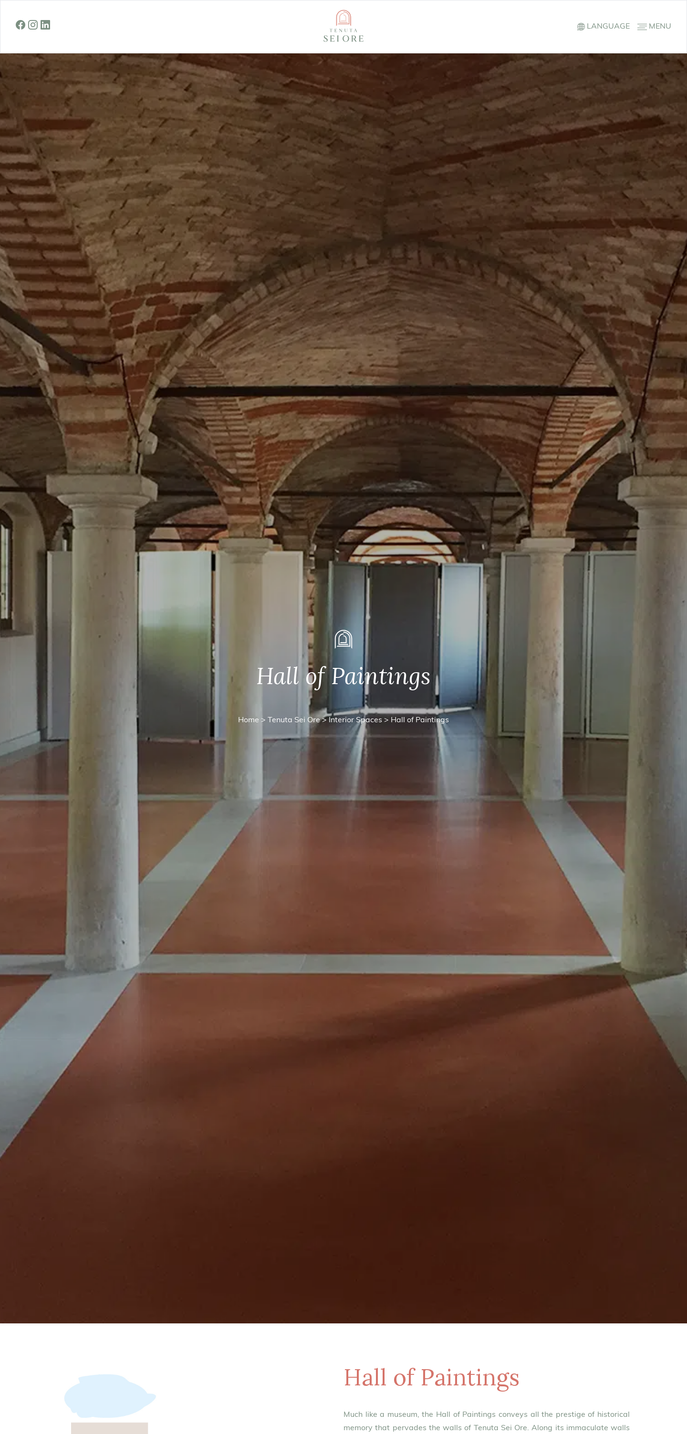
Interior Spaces (355, 720)
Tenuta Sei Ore (294, 720)
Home (248, 720)
